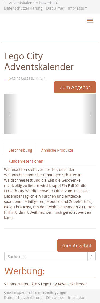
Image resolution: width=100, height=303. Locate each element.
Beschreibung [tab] (20, 150)
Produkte (29, 283)
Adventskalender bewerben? (33, 2)
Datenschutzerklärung (23, 8)
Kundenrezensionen (25, 161)
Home (12, 283)
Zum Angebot (75, 87)
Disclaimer (55, 8)
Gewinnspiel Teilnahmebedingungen (35, 292)
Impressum (78, 8)
